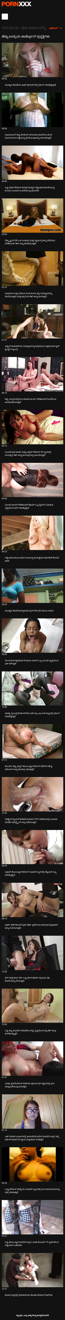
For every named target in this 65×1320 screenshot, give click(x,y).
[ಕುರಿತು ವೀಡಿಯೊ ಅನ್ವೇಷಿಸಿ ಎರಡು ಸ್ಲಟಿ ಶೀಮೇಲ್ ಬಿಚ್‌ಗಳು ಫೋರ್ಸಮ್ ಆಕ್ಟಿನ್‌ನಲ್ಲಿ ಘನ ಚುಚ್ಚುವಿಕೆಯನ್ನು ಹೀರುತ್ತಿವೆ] (32, 1058)
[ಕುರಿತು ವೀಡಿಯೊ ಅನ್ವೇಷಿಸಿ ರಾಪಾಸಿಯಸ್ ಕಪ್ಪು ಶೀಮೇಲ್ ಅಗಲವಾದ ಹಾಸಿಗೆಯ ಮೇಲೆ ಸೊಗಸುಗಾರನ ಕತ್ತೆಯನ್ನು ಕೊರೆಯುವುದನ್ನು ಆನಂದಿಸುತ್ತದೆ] (32, 110)
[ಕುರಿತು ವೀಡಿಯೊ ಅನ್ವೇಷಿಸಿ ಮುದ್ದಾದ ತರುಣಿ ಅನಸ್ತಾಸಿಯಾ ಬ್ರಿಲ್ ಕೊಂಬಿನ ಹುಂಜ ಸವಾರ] (32, 586)
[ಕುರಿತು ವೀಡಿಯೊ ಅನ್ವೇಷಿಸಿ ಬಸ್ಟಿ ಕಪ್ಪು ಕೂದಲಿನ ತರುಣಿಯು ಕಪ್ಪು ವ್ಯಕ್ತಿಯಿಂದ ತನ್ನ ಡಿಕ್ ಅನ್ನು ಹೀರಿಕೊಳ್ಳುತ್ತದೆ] (32, 1006)
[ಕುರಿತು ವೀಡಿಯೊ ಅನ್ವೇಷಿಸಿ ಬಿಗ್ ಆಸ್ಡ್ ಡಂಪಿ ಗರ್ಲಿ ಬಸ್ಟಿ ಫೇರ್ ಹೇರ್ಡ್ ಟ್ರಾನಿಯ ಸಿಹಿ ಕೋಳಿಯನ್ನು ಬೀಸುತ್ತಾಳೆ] (32, 953)
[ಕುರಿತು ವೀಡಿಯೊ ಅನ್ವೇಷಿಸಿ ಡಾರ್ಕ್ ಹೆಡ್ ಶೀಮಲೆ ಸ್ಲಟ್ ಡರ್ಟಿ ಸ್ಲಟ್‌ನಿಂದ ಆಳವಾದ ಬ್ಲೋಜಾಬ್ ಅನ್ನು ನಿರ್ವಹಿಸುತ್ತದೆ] (32, 900)
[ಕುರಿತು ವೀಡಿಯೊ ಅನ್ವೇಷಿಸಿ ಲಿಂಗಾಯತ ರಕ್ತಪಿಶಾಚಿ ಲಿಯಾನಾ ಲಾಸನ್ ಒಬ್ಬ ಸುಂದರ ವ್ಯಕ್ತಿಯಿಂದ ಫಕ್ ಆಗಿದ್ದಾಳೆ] (32, 635)
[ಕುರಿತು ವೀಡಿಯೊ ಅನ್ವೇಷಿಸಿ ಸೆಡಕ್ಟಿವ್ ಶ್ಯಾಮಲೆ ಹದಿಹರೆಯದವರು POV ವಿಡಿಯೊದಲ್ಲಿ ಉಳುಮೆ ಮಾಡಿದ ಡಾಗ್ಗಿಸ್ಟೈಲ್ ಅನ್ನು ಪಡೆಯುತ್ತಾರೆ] (32, 794)
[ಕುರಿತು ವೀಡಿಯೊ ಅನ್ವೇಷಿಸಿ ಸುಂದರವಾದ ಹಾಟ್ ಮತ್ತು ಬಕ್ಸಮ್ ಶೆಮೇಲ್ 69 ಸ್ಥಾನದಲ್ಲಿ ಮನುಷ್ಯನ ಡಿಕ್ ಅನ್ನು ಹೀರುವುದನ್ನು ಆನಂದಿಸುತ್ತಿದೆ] (32, 427)
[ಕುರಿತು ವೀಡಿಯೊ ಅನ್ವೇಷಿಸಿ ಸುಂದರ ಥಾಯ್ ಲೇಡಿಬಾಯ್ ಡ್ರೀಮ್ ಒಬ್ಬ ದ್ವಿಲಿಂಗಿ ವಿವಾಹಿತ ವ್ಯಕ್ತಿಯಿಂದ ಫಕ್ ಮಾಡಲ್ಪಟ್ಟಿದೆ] (32, 480)
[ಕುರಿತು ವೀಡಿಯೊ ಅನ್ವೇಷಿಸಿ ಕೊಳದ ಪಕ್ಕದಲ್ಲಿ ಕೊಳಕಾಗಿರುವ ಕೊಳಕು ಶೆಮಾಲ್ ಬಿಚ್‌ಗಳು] (32, 1270)
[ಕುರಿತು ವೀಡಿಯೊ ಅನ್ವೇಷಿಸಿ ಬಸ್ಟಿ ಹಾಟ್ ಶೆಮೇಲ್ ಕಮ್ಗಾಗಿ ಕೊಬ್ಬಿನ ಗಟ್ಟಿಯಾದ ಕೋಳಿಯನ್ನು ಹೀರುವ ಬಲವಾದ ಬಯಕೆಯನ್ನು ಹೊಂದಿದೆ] (32, 163)
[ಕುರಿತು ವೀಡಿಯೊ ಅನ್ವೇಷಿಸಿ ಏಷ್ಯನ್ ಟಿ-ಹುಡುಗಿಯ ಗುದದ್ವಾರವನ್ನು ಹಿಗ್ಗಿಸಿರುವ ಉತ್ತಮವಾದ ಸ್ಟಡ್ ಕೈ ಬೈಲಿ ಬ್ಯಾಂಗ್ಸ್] (32, 321)
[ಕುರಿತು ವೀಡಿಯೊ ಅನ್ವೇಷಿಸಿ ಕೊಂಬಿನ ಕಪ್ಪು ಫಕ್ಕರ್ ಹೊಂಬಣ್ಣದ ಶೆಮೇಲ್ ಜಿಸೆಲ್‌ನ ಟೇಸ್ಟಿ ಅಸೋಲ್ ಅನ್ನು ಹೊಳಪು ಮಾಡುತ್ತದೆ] (32, 741)
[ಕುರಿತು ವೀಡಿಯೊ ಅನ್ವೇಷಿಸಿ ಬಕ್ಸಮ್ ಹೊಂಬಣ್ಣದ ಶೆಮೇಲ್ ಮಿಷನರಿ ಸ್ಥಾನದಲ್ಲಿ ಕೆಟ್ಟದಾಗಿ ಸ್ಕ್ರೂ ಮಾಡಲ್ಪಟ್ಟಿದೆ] (32, 847)
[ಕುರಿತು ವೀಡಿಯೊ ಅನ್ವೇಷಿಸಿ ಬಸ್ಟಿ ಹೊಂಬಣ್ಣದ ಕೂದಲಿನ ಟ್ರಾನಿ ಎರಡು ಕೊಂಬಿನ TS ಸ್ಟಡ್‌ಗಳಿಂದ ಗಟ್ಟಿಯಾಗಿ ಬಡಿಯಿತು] (32, 1217)
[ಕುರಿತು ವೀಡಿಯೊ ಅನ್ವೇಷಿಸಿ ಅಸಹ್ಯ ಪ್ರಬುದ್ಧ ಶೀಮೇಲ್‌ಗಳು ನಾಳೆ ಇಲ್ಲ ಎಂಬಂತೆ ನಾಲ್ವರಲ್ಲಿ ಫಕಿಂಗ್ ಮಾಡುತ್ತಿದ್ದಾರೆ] (32, 688)
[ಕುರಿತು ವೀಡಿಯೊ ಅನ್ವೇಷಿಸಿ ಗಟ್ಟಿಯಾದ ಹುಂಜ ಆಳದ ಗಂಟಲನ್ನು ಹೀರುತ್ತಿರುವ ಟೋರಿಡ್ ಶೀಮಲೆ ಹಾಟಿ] (32, 533)
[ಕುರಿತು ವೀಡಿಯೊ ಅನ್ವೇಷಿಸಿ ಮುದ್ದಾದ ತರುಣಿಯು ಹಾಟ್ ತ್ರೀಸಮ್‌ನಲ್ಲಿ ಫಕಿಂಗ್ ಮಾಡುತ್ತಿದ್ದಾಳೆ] (32, 60)
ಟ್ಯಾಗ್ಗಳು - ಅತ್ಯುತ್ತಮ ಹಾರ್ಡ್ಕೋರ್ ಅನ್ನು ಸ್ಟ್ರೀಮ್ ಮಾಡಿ (16, 4)
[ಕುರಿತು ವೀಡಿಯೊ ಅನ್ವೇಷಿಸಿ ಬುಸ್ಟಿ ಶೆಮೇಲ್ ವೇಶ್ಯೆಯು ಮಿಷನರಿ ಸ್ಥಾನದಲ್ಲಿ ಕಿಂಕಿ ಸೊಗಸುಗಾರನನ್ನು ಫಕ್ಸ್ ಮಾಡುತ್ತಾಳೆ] (32, 1164)
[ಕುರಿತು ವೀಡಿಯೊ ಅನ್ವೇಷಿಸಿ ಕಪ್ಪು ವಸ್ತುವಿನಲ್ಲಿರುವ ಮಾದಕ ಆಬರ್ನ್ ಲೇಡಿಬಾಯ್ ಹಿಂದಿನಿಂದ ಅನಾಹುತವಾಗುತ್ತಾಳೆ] (32, 374)
